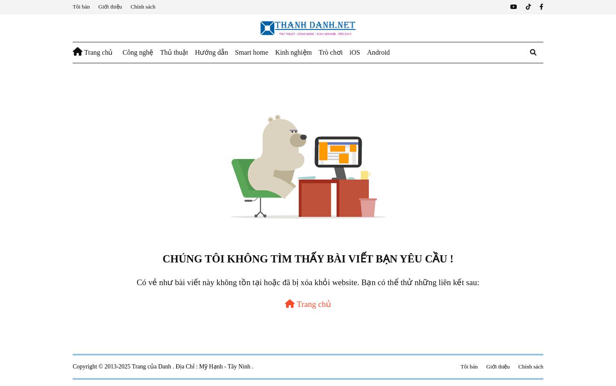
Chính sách (142, 6)
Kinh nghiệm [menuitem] (293, 52)
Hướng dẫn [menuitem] (211, 52)
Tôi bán (81, 6)
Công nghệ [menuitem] (137, 52)
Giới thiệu (110, 6)
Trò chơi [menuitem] (331, 52)
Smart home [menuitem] (251, 52)
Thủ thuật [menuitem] (174, 52)
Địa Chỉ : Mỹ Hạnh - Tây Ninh (214, 366)
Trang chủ (308, 304)
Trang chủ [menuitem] (93, 51)
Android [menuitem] (378, 52)
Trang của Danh (152, 366)
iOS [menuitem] (354, 52)
